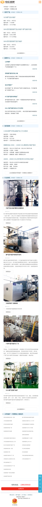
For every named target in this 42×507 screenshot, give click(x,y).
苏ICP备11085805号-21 (24, 498)
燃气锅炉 (18, 494)
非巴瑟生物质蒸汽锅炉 (8, 424)
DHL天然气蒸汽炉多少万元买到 (14, 108)
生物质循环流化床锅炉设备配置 (28, 431)
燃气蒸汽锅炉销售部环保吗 (13, 254)
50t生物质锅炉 (25, 452)
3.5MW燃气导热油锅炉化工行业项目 (16, 131)
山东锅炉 (7, 61)
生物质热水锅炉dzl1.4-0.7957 (28, 420)
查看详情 (34, 69)
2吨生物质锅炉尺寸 (8, 462)
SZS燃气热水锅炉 (10, 17)
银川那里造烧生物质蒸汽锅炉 (28, 417)
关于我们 (24, 494)
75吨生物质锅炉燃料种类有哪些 (28, 455)
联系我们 (30, 494)
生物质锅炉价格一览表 (8, 448)
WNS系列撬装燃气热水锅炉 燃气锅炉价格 (18, 29)
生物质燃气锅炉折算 (8, 476)
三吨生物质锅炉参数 (8, 420)
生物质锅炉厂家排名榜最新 (9, 472)
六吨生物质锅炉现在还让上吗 (10, 441)
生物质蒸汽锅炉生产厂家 (9, 455)
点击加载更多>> (21, 53)
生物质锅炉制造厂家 (8, 427)
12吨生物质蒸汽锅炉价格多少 (10, 438)
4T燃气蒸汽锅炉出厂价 (12, 343)
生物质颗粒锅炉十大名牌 (27, 438)
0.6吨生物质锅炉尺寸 (26, 458)
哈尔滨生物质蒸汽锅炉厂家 (9, 445)
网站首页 (12, 494)
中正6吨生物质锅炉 (26, 448)
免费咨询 (21, 488)
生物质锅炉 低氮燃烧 (12, 303)
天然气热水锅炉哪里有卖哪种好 (15, 208)
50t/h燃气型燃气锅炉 (12, 390)
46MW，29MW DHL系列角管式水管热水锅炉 (19, 159)
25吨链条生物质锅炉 (26, 445)
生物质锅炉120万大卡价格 (27, 427)
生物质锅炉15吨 (7, 452)
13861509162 (25, 485)
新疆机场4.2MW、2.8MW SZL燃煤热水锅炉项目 (20, 145)
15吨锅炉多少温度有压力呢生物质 (10, 458)
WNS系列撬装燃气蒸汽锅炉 (13, 41)
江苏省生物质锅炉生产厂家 (9, 465)
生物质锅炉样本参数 (8, 431)
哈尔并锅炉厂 (9, 85)
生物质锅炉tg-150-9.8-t (27, 441)
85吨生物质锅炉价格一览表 (9, 417)
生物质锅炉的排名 (7, 469)
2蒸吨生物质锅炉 (25, 434)
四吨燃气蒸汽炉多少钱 (11, 73)
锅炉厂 (24, 496)
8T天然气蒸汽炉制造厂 (11, 96)
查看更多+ (8, 223)
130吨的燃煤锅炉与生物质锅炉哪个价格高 (28, 424)
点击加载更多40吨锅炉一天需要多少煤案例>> (21, 172)
